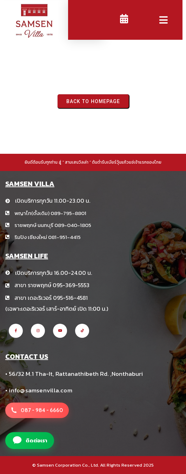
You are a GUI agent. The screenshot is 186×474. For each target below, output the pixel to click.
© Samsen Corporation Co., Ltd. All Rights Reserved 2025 (93, 465)
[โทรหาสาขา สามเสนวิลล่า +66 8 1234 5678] (37, 410)
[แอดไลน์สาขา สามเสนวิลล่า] (29, 440)
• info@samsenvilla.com (38, 390)
